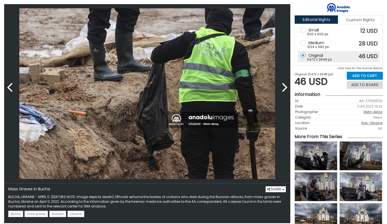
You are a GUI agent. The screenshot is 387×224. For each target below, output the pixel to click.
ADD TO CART (364, 75)
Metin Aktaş (373, 112)
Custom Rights (360, 20)
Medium (316, 43)
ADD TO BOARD (364, 84)
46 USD (368, 56)
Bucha (16, 214)
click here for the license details (360, 68)
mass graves (36, 214)
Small (313, 30)
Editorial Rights (316, 19)
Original (315, 55)
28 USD (368, 43)
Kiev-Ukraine (371, 123)
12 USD (369, 31)
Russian (58, 214)
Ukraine (76, 214)
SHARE (275, 189)
